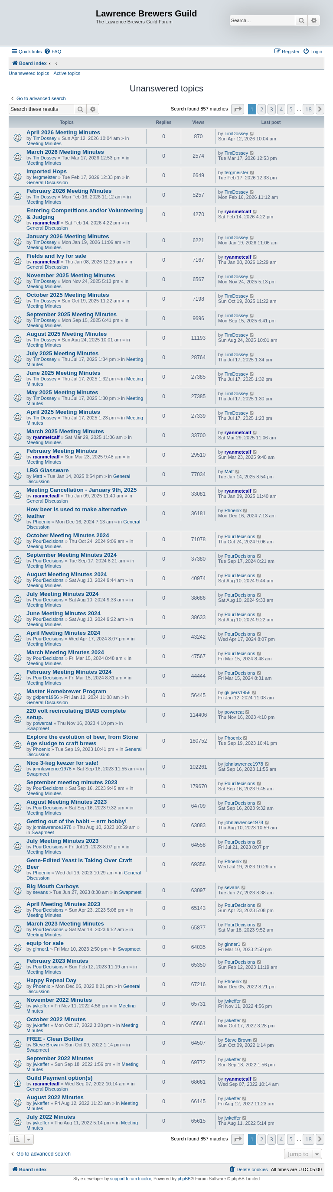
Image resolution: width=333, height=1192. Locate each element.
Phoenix (41, 521)
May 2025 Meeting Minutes (62, 392)
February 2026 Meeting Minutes (68, 191)
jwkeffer (41, 1005)
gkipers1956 (46, 697)
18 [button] (308, 109)
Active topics (67, 73)
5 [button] (291, 109)
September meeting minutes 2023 (72, 782)
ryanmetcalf (46, 222)
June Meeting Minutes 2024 (63, 613)
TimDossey (45, 138)
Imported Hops (46, 171)
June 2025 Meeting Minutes (63, 373)
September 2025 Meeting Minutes (71, 314)
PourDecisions (48, 541)
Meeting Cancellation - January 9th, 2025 (81, 490)
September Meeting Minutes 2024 (71, 555)
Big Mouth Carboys (52, 886)
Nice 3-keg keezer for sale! (62, 763)
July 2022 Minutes (50, 1117)
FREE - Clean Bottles (54, 1039)
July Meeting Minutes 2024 (62, 594)
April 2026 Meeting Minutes (63, 132)
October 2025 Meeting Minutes (67, 295)
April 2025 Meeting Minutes (63, 412)
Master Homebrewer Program (66, 691)
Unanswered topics (29, 73)
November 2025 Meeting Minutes (70, 275)
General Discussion (47, 182)
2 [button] (261, 109)
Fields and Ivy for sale (56, 256)
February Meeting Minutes (61, 451)
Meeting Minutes (44, 143)
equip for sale (45, 943)
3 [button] (271, 109)
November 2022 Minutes (59, 1000)
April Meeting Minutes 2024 (63, 633)
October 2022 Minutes (56, 1019)
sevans (40, 892)
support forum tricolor (130, 1178)
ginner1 (41, 949)
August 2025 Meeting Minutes (66, 334)
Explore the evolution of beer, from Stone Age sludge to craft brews (82, 740)
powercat (42, 723)
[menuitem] (52, 51)
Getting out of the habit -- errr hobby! (76, 821)
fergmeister (45, 177)
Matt (37, 476)
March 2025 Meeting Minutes (65, 431)
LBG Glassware (47, 470)
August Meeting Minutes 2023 (66, 802)
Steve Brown (46, 1044)
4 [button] (281, 109)
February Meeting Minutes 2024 (68, 672)
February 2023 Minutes (57, 961)
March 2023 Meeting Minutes (65, 923)
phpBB (184, 1178)
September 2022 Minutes (60, 1058)
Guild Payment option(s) (59, 1078)
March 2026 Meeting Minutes (65, 152)
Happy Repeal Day (51, 980)
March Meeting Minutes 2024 (65, 652)
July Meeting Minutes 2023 (62, 841)
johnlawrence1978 (52, 768)
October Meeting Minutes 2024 (67, 535)
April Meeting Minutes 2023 (63, 904)
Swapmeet (37, 728)
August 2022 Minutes (55, 1097)
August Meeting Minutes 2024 (66, 574)
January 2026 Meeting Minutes (67, 236)
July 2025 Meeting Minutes (62, 353)
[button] (237, 109)
